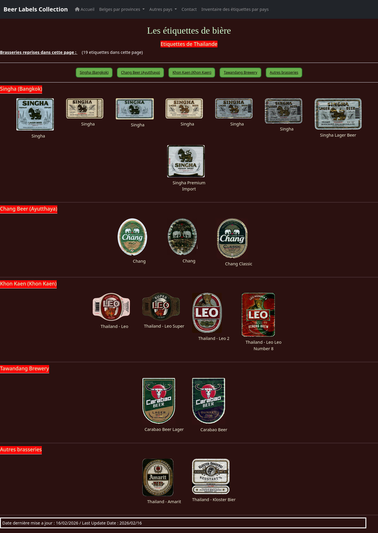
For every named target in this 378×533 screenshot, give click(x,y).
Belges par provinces (120, 9)
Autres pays (161, 9)
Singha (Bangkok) (94, 72)
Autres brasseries (284, 72)
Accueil (84, 9)
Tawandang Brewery (240, 72)
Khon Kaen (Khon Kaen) (191, 72)
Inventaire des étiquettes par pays (235, 9)
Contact (189, 9)
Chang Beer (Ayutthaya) (140, 72)
